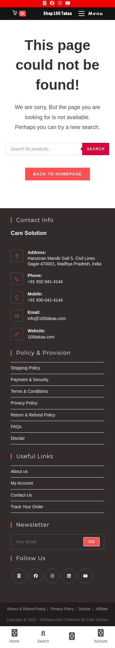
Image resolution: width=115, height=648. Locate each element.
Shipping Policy (25, 367)
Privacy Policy (24, 402)
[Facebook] (52, 3)
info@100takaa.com (47, 318)
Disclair (18, 438)
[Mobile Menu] (91, 14)
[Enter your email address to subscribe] (57, 541)
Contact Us (21, 495)
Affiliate (102, 609)
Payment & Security (29, 379)
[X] (45, 3)
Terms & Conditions (29, 391)
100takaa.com (41, 336)
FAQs (16, 426)
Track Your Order (27, 506)
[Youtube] (67, 3)
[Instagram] (59, 3)
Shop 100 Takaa (57, 13)
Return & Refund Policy (33, 414)
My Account (22, 483)
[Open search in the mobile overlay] (57, 149)
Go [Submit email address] (91, 542)
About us (19, 471)
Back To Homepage (57, 174)
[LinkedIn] (68, 575)
